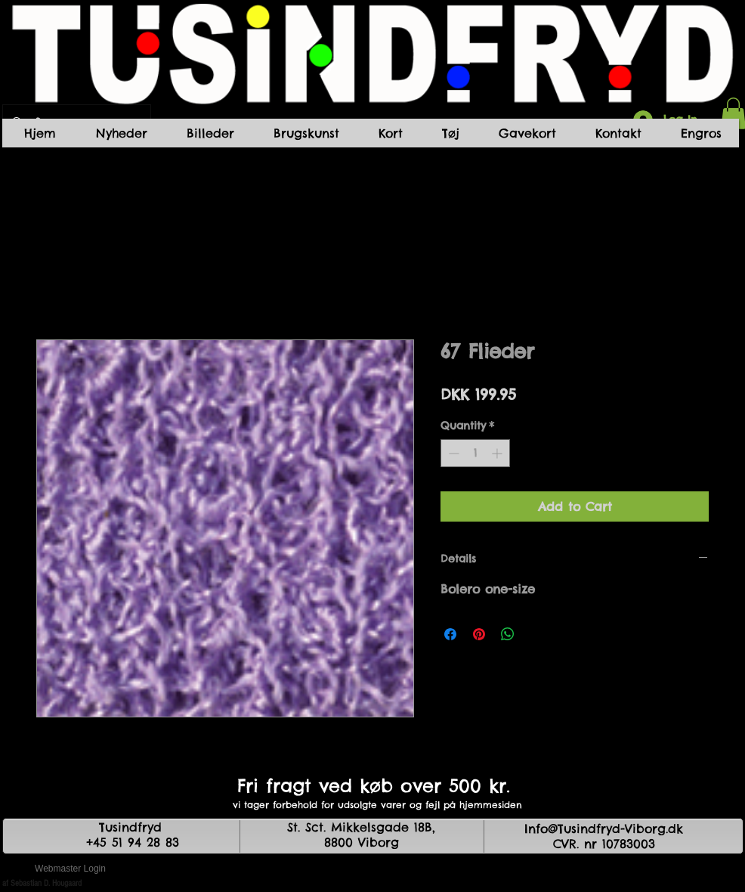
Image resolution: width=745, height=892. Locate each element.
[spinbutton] (475, 453)
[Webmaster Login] (70, 869)
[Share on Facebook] (450, 634)
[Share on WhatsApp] (508, 634)
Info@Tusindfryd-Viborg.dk (603, 828)
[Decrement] (452, 453)
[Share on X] (536, 634)
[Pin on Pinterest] (479, 634)
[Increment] (498, 453)
